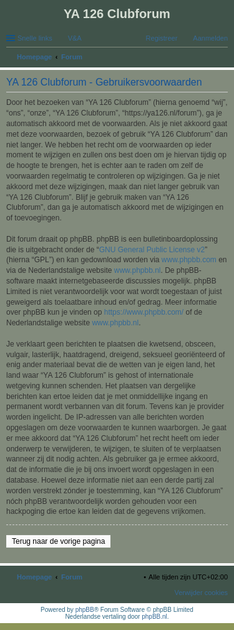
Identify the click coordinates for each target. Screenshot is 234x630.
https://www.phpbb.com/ (143, 312)
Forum (71, 577)
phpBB (85, 609)
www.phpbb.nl (137, 270)
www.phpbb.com (189, 259)
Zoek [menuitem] (224, 58)
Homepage (34, 577)
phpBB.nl (154, 616)
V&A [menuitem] (75, 38)
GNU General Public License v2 (152, 249)
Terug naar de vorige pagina (58, 541)
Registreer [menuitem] (162, 38)
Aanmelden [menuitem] (210, 38)
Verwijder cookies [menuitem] (201, 592)
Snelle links (34, 38)
